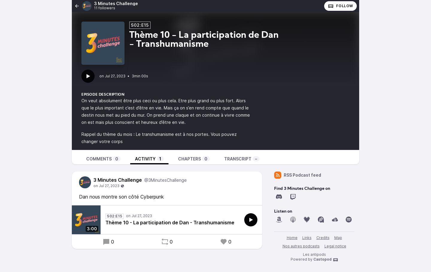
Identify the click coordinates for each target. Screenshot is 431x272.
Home (292, 237)
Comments (103, 158)
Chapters (194, 158)
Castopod (325, 259)
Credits (323, 237)
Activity (149, 158)
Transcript (241, 158)
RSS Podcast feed (297, 175)
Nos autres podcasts (301, 246)
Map (338, 237)
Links (307, 237)
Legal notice (335, 246)
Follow (340, 6)
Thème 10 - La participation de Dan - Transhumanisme (169, 223)
